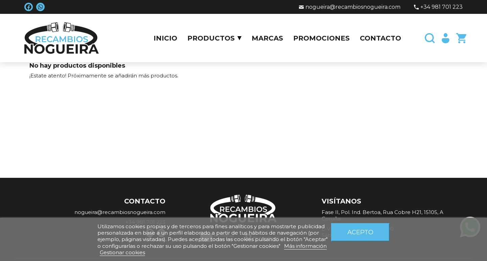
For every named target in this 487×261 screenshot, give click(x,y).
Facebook (28, 7)
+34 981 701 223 (441, 7)
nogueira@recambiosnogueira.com (352, 7)
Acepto (360, 232)
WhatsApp (40, 7)
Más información (305, 246)
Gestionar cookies (122, 252)
